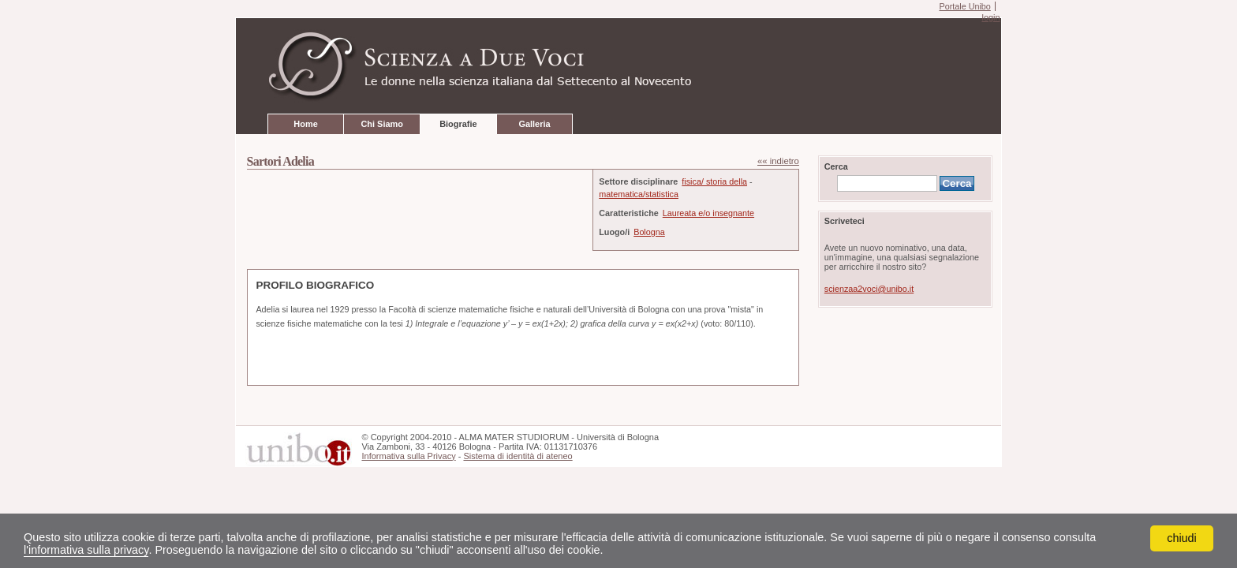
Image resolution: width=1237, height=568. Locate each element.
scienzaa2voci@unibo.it (869, 288)
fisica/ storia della (714, 181)
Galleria (534, 124)
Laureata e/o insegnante (708, 213)
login (990, 17)
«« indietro (778, 161)
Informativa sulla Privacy (408, 456)
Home (305, 124)
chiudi (1182, 538)
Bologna (649, 232)
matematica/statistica (638, 194)
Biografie (457, 124)
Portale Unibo (964, 6)
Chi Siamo (381, 124)
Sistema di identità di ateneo (517, 456)
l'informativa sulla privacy (86, 550)
